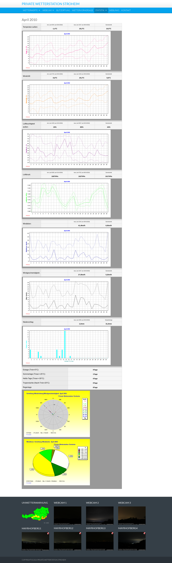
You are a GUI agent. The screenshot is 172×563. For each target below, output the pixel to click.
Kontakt (126, 10)
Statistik (101, 10)
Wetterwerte (31, 10)
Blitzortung (63, 10)
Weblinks (114, 10)
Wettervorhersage (82, 10)
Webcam (48, 10)
